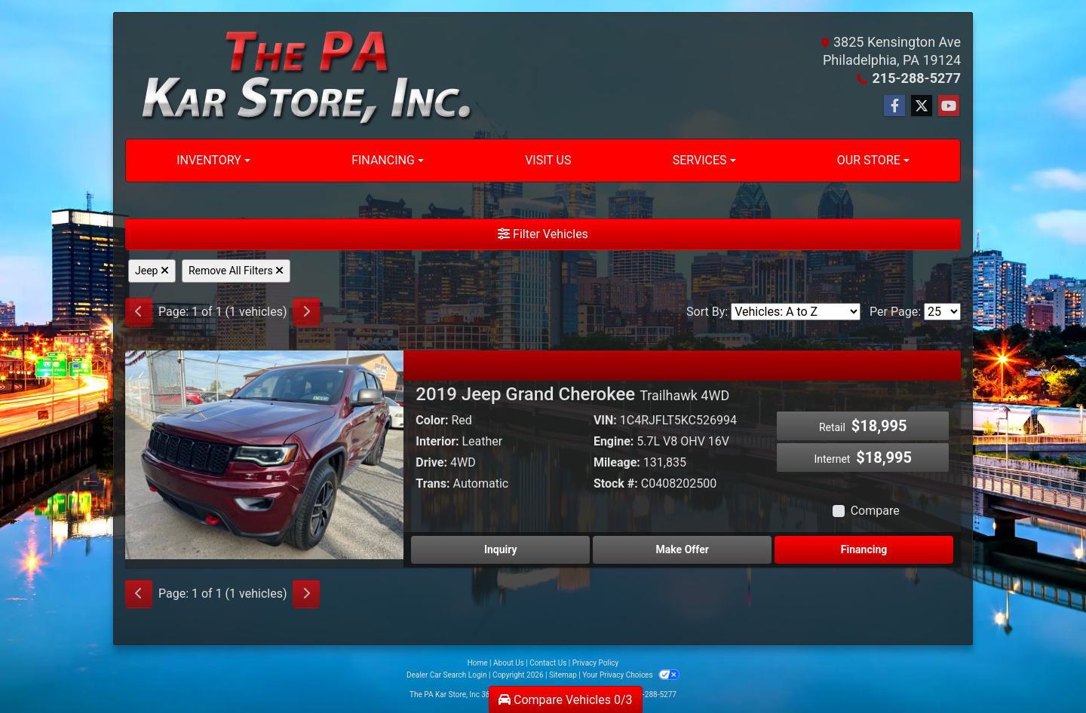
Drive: (431, 462)
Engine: (614, 441)
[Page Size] (942, 311)
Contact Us (547, 663)
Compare (875, 510)
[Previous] (138, 312)
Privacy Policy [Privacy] (595, 663)
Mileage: (617, 462)
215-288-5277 (917, 78)
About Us (508, 663)
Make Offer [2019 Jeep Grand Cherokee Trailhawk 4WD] (682, 549)
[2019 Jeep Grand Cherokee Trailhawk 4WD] (264, 454)
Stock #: (616, 483)
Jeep (152, 271)
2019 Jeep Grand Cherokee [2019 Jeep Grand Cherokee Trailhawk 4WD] (572, 394)
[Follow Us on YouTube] (948, 106)
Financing (864, 549)
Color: (432, 420)
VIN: (605, 420)
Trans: (432, 483)
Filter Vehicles (543, 234)
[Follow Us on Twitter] (921, 106)
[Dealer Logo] (299, 76)
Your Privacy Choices (631, 675)
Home (478, 663)
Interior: (437, 441)
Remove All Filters (236, 271)
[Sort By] (796, 311)
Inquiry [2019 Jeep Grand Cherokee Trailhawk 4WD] (500, 549)
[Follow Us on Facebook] (894, 106)
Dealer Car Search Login (446, 675)
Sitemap (563, 675)
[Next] (306, 312)
